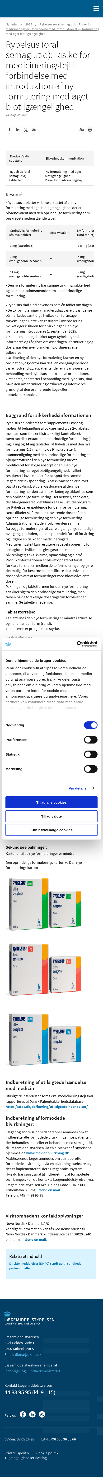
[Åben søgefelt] (87, 9)
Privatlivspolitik (17, 1453)
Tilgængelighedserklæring (26, 1457)
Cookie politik (47, 1453)
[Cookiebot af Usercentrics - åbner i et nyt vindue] (77, 644)
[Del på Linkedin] (17, 130)
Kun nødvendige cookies (51, 830)
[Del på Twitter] (25, 130)
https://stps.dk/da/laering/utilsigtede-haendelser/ (47, 1106)
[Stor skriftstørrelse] (81, 130)
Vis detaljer (78, 788)
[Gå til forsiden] (24, 8)
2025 (28, 24)
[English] (75, 8)
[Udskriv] (90, 130)
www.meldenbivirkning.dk (47, 1153)
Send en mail (49, 1190)
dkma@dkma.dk (28, 1354)
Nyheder (12, 24)
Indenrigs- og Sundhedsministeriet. (33, 1371)
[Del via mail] (33, 130)
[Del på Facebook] (9, 130)
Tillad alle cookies (51, 802)
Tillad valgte (51, 816)
